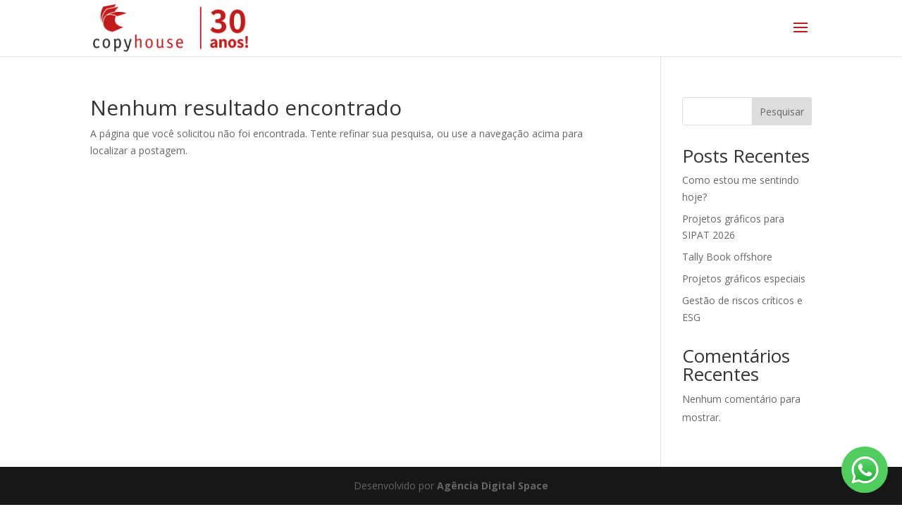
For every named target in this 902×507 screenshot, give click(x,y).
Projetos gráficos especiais (743, 278)
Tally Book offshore (727, 256)
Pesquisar (782, 111)
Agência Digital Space (492, 485)
